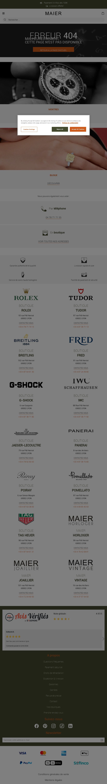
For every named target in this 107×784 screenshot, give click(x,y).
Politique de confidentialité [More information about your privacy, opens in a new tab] (70, 123)
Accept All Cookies (78, 129)
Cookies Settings (29, 129)
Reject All (60, 129)
